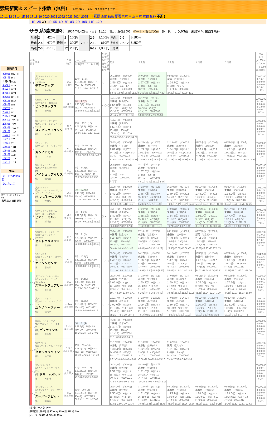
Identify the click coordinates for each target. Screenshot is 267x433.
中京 (139, 16)
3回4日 (6, 89)
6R (61, 21)
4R (49, 21)
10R (84, 21)
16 (27, 16)
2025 (84, 16)
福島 (111, 16)
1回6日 (6, 143)
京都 (146, 16)
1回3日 (6, 154)
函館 (104, 16)
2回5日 (6, 116)
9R (78, 21)
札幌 (97, 16)
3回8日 (6, 73)
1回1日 (6, 162)
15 (23, 16)
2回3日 (6, 123)
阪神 (153, 16)
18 (36, 16)
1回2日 (6, 158)
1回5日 (6, 146)
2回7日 (6, 108)
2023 (69, 16)
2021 (54, 16)
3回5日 (6, 85)
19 (40, 16)
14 (19, 16)
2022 (61, 16)
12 (10, 16)
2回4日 (6, 119)
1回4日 (6, 150)
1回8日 (6, 135)
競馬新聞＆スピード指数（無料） (35, 8)
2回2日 (6, 127)
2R (39, 21)
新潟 (118, 16)
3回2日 (6, 96)
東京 (125, 16)
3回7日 (6, 77)
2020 (46, 16)
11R (91, 21)
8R (72, 21)
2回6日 (6, 112)
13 (14, 16)
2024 (77, 16)
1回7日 (6, 139)
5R (55, 21)
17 (31, 16)
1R (33, 21)
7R (66, 21)
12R (99, 21)
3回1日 (6, 100)
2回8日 (6, 104)
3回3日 (6, 93)
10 (1, 16)
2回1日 (6, 131)
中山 (132, 16)
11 (6, 16)
